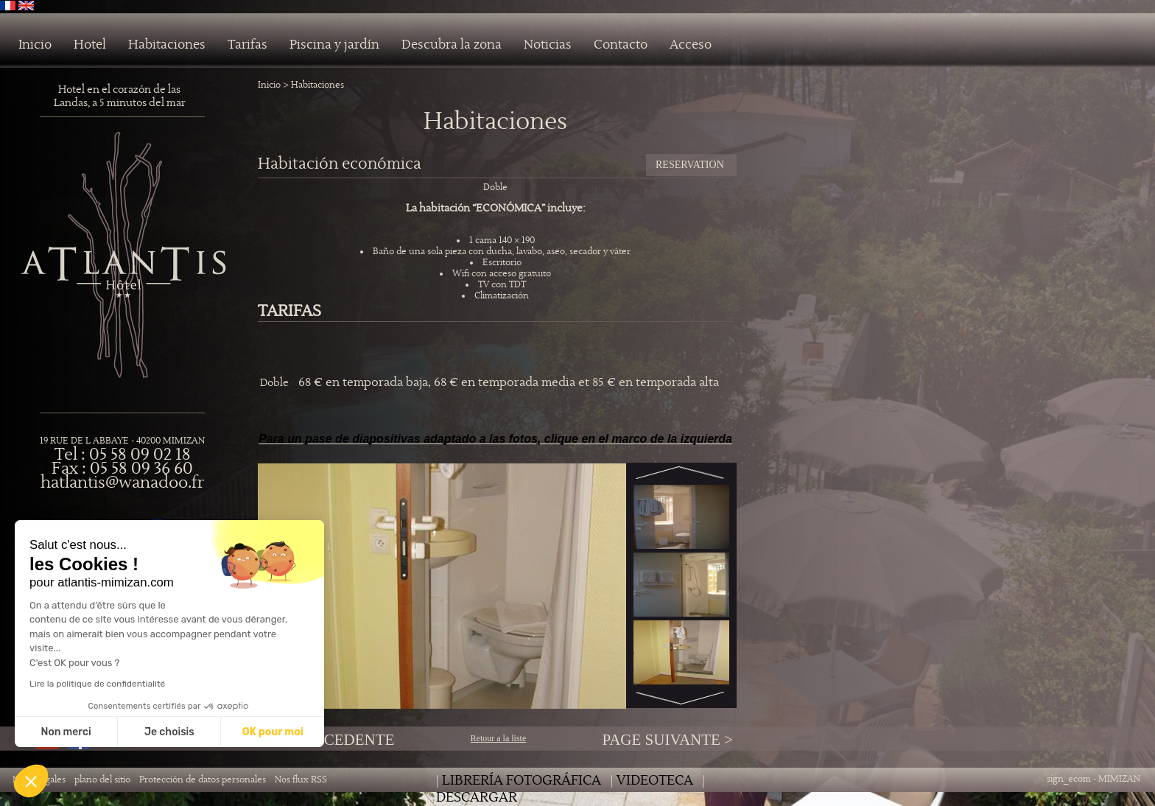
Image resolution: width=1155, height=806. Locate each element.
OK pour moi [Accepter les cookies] (272, 732)
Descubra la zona (451, 45)
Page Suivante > (667, 740)
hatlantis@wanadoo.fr (122, 483)
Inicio (35, 45)
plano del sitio (102, 779)
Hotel (90, 45)
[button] (31, 781)
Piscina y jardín (334, 45)
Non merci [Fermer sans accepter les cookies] (66, 732)
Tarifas (247, 45)
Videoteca (655, 780)
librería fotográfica (521, 780)
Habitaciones (167, 45)
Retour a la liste (499, 738)
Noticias (548, 45)
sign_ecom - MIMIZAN (1093, 779)
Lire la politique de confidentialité (97, 684)
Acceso (691, 45)
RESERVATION (690, 164)
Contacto (620, 45)
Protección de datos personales (202, 779)
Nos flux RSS (301, 779)
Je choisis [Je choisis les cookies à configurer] (169, 732)
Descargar (476, 797)
